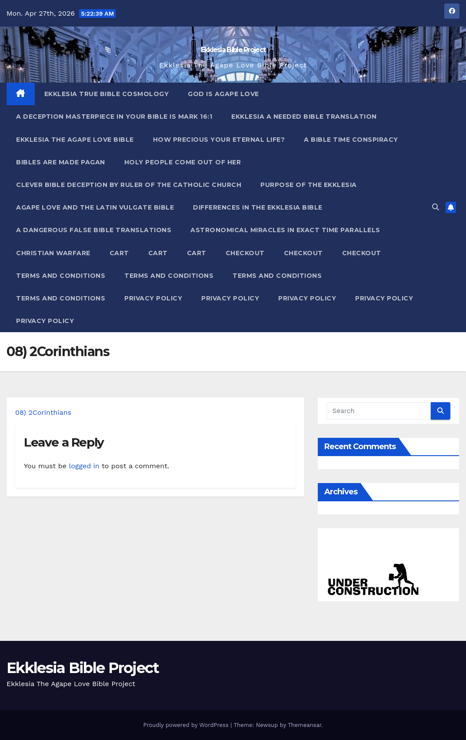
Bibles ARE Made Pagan (60, 162)
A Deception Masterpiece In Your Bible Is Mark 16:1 (114, 116)
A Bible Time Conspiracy (351, 139)
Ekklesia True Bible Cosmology (106, 94)
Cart (119, 253)
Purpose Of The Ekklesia (308, 185)
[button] (435, 207)
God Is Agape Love (223, 94)
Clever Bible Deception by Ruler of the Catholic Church (128, 185)
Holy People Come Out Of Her (182, 162)
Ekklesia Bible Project (233, 50)
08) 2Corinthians (43, 412)
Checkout (245, 253)
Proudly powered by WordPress (186, 725)
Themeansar (304, 725)
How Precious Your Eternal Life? (219, 139)
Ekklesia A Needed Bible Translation (304, 116)
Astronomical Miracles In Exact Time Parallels (285, 230)
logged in (84, 466)
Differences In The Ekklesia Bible (258, 207)
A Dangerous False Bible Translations (93, 230)
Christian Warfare (53, 253)
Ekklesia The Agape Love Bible (75, 139)
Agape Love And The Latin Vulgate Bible (95, 207)
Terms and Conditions (60, 276)
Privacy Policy (153, 298)
